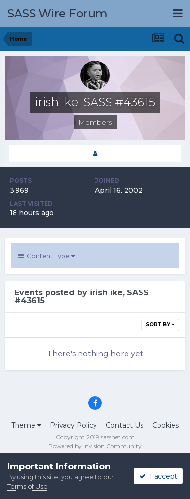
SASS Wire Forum (57, 13)
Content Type (46, 255)
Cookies (165, 425)
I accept (158, 476)
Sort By (160, 325)
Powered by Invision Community (95, 446)
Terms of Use (27, 486)
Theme (26, 425)
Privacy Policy (73, 425)
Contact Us (124, 425)
